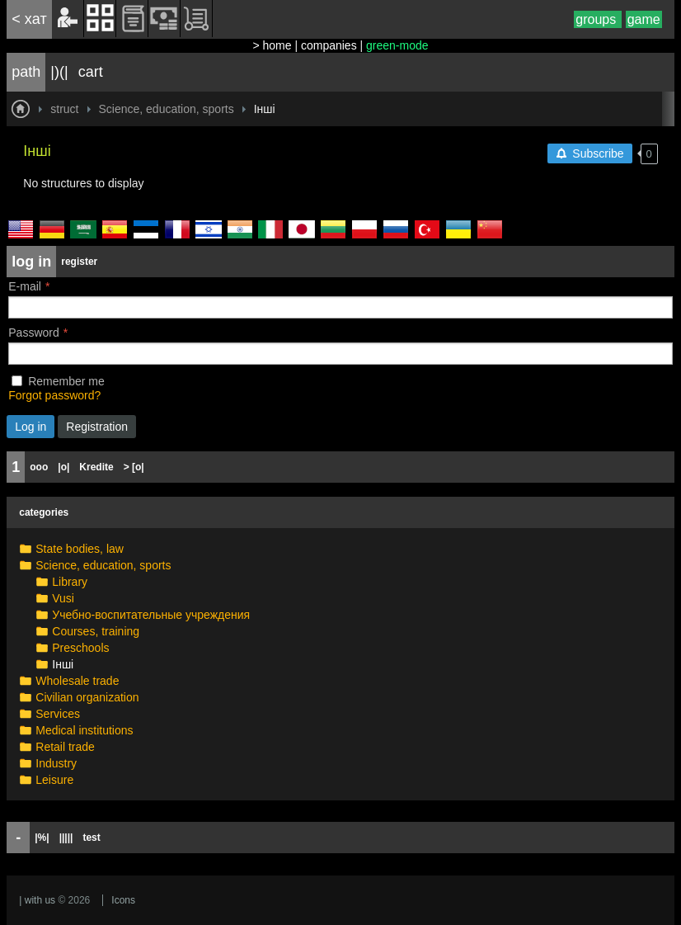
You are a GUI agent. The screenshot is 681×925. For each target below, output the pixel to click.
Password (33, 332)
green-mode (397, 45)
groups (597, 19)
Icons (123, 900)
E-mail (24, 286)
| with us (37, 900)
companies (329, 45)
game (643, 19)
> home (271, 45)
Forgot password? (54, 395)
